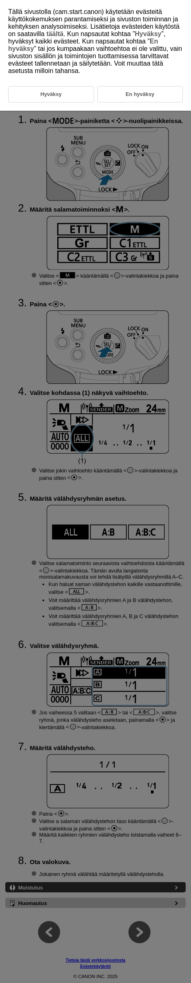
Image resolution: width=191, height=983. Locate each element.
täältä (54, 33)
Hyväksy (148, 33)
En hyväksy (140, 94)
